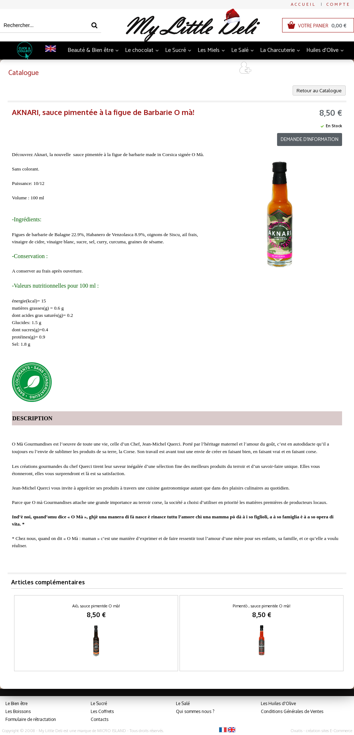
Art (224, 68)
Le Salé (240, 50)
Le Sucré (175, 50)
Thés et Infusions (156, 68)
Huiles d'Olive (322, 50)
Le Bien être (16, 703)
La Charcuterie (277, 50)
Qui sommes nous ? (195, 711)
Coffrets (198, 68)
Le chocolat (139, 50)
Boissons (114, 68)
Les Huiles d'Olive (278, 703)
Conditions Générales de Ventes (292, 711)
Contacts (99, 719)
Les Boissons (18, 711)
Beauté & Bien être (90, 50)
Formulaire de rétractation (30, 719)
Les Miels (209, 50)
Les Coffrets (102, 711)
